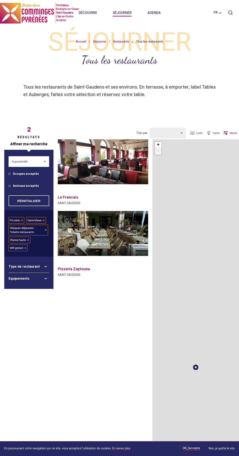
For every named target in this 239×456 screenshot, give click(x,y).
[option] (103, 161)
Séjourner (122, 12)
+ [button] (158, 145)
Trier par (142, 133)
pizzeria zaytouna (74, 269)
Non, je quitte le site (222, 449)
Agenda (154, 12)
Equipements (19, 278)
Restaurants (121, 41)
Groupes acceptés (26, 174)
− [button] (158, 151)
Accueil (81, 41)
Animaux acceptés (26, 186)
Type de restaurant (24, 266)
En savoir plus (121, 448)
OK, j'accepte (191, 448)
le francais (68, 197)
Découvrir (88, 12)
